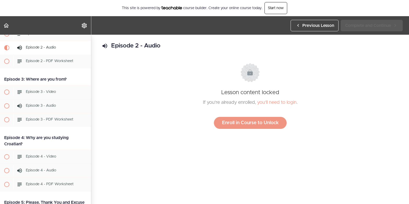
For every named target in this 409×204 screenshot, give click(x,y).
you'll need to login (277, 102)
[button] (6, 25)
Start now (276, 8)
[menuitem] (84, 25)
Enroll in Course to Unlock (250, 123)
